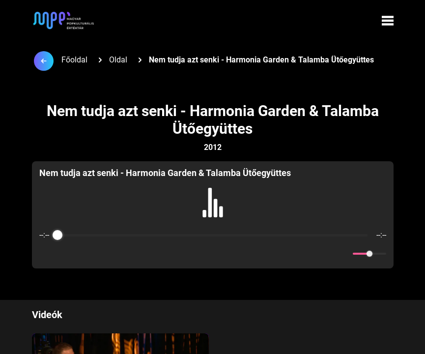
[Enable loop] (45, 253)
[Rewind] (191, 254)
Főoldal (74, 59)
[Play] (213, 254)
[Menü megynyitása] (388, 21)
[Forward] (234, 254)
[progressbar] (212, 235)
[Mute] (343, 253)
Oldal (118, 59)
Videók (47, 315)
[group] (213, 214)
